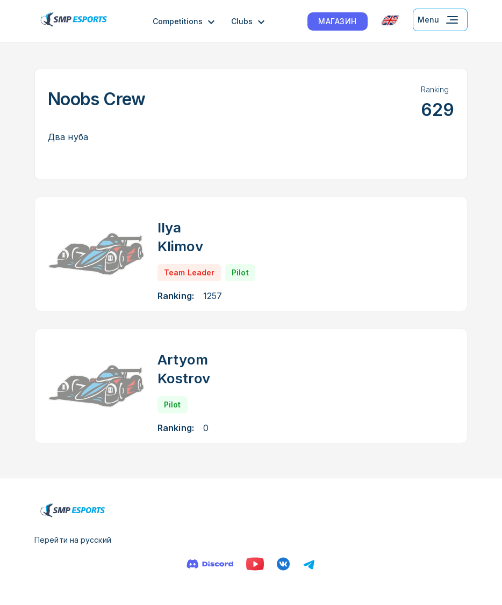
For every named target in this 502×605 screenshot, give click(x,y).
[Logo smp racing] (73, 21)
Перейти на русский (72, 539)
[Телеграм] (309, 564)
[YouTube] (255, 564)
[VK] (283, 564)
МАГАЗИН (337, 21)
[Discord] (210, 564)
